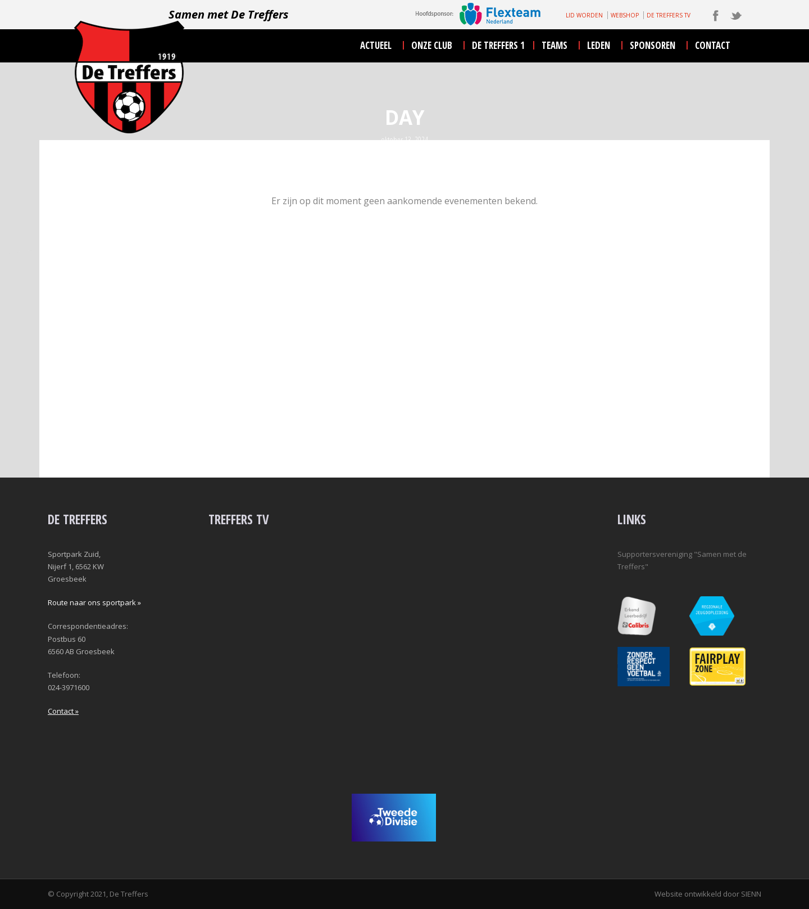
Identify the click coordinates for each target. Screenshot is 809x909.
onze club (431, 45)
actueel (376, 45)
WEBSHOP (625, 15)
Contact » (63, 711)
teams (554, 45)
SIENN (751, 894)
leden (598, 45)
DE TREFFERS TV (668, 15)
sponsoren (652, 45)
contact (712, 45)
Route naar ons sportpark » (94, 602)
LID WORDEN (584, 15)
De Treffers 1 (498, 45)
